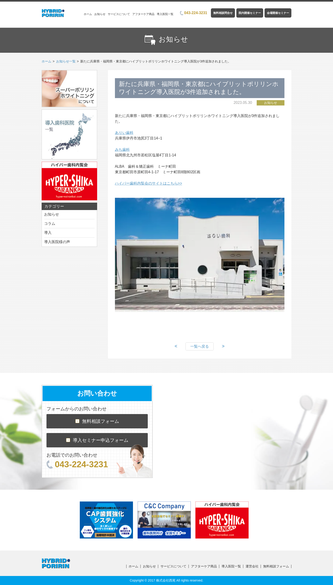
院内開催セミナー (250, 13)
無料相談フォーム (97, 421)
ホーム (88, 14)
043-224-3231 (193, 13)
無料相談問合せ (223, 13)
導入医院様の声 (57, 242)
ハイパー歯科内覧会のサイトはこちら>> (148, 183)
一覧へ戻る (199, 346)
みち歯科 (122, 150)
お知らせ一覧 (66, 61)
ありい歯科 (124, 133)
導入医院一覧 (165, 14)
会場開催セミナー (278, 13)
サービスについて (119, 14)
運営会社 (252, 566)
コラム (49, 224)
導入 (48, 233)
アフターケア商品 (143, 14)
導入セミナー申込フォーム (97, 440)
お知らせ (99, 14)
